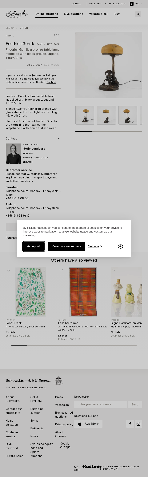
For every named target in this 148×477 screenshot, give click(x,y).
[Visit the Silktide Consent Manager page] (120, 246)
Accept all (33, 246)
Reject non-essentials (66, 246)
